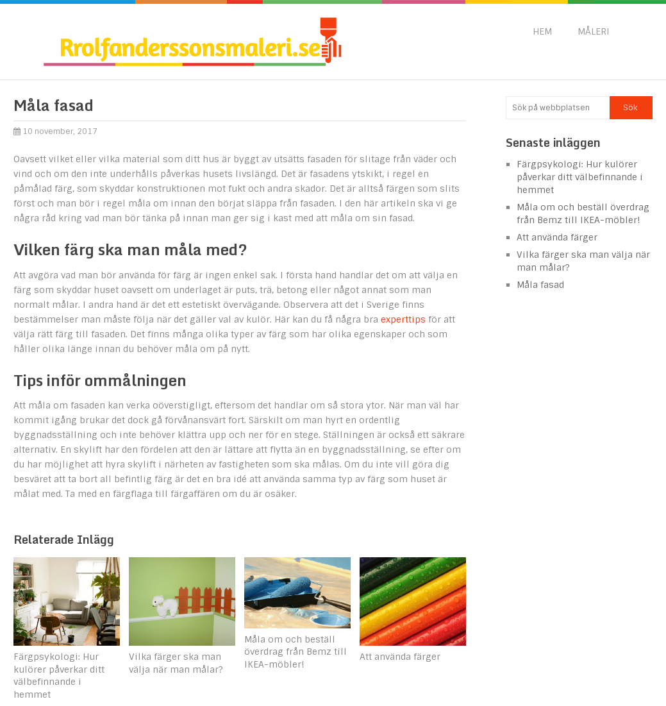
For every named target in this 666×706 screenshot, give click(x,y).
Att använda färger (557, 237)
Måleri (594, 31)
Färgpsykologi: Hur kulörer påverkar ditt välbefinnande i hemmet (580, 177)
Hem (542, 31)
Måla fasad (540, 284)
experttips (403, 319)
